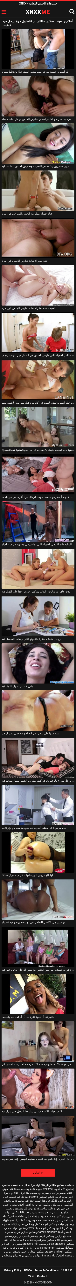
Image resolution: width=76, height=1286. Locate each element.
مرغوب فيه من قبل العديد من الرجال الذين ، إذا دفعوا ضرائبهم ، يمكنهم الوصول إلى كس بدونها (38, 1158)
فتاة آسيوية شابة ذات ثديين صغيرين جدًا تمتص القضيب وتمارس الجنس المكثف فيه (38, 166)
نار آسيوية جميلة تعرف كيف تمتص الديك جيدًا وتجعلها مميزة (35, 71)
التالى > (38, 1173)
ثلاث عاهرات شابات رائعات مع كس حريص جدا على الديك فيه (36, 591)
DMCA (28, 1270)
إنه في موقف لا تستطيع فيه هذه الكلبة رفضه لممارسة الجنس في (38, 1064)
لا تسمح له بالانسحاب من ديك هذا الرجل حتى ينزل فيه (32, 1111)
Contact (42, 1276)
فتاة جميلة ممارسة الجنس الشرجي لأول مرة (27, 213)
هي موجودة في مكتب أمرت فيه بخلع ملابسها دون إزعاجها (34, 827)
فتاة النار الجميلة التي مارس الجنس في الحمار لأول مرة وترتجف (38, 355)
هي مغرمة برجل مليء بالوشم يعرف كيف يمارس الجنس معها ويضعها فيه (38, 780)
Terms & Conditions (47, 1270)
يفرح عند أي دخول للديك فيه (17, 686)
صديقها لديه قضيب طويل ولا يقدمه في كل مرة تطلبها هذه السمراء (38, 449)
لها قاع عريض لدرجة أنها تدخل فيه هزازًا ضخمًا (27, 875)
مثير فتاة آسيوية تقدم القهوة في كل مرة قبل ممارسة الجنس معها (38, 402)
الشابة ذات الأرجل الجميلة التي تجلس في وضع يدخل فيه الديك (37, 544)
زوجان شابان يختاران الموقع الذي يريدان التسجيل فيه (31, 638)
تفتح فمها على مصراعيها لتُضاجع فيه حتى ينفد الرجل (30, 733)
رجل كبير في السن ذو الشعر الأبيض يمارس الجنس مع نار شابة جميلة (38, 119)
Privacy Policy (13, 1270)
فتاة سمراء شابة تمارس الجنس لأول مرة (25, 260)
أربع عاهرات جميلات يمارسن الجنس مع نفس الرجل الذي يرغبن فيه (38, 969)
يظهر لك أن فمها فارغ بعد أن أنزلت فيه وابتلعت (28, 1016)
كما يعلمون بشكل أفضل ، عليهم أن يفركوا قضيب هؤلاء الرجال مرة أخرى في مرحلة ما (38, 497)
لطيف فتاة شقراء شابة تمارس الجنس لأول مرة (28, 308)
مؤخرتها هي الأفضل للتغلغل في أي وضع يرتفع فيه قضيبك (34, 922)
